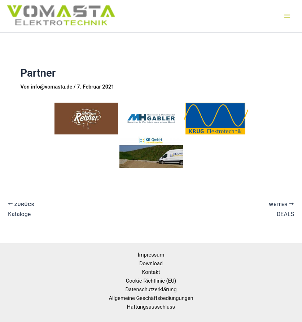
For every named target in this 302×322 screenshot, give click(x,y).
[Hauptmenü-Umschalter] (287, 16)
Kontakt (151, 272)
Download (151, 263)
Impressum (151, 255)
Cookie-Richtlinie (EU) (151, 281)
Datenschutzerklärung (151, 289)
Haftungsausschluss (151, 307)
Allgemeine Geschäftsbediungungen (151, 298)
